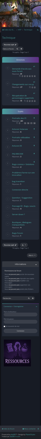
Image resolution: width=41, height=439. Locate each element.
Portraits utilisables (21, 137)
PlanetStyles (30, 434)
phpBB (13, 434)
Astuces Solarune (20, 129)
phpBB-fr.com (15, 436)
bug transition (18, 181)
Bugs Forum (17, 233)
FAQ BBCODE (17, 154)
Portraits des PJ (19, 118)
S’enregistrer (19, 306)
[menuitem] (9, 3)
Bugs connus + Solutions (23, 164)
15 (25, 123)
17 (31, 123)
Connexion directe (20, 189)
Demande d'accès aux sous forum (21, 70)
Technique (8, 37)
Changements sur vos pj (23, 84)
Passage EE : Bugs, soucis (23, 206)
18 (34, 123)
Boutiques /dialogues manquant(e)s (21, 223)
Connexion (8, 306)
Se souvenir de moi (12, 326)
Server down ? (18, 214)
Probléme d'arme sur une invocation (23, 173)
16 (28, 123)
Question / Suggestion (22, 197)
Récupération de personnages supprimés (23, 96)
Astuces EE (17, 146)
